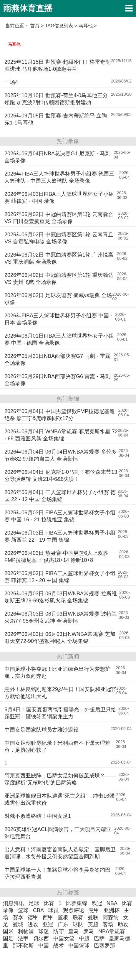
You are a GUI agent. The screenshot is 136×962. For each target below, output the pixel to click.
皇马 (73, 931)
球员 (53, 910)
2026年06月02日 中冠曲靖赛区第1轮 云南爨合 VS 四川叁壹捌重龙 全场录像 (58, 217)
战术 (58, 945)
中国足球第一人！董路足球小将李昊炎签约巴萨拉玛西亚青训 (57, 873)
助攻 (123, 924)
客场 (108, 924)
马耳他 (14, 44)
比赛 (49, 903)
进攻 (33, 924)
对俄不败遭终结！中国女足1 (37, 816)
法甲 (23, 938)
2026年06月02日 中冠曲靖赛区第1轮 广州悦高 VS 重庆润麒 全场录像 (58, 258)
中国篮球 (78, 945)
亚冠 (48, 924)
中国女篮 (63, 938)
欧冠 (97, 903)
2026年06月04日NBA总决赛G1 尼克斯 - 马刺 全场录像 (57, 157)
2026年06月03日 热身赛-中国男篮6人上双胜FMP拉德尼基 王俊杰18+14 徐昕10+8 (56, 556)
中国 (43, 945)
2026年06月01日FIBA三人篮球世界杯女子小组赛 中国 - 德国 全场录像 (59, 339)
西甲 (48, 917)
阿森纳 (111, 917)
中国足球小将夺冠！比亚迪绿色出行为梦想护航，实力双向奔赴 (57, 672)
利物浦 (26, 931)
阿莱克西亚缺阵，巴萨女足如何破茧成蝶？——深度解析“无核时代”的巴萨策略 (60, 779)
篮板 (63, 917)
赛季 (18, 917)
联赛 (78, 917)
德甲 (33, 917)
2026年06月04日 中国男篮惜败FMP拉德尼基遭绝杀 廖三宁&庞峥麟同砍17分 (59, 414)
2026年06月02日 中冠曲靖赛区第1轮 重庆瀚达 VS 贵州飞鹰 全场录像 (58, 278)
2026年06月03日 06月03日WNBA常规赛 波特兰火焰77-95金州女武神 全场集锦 (60, 617)
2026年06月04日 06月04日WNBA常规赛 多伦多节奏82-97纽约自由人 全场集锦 (60, 455)
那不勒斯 (23, 945)
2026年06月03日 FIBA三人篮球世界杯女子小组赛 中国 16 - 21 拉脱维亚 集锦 (59, 516)
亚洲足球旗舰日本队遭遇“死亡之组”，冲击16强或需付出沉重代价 (59, 799)
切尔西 (41, 938)
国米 (8, 931)
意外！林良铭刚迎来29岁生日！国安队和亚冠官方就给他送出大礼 (60, 692)
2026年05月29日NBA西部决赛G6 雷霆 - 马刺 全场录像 (57, 379)
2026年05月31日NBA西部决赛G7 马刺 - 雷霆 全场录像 (57, 359)
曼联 (93, 917)
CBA (38, 910)
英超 (93, 924)
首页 (34, 25)
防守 (58, 931)
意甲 (94, 910)
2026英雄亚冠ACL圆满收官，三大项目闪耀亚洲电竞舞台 (57, 832)
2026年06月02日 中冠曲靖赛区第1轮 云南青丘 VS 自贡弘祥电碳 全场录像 (58, 238)
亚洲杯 (112, 910)
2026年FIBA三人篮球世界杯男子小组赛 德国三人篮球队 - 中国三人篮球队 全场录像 (59, 177)
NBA (112, 903)
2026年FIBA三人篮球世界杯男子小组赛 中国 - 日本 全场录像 (58, 319)
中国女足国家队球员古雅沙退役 (41, 730)
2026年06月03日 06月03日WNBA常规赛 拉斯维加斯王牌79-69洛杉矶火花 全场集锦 (60, 597)
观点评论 (73, 910)
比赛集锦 (76, 903)
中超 (84, 938)
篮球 (23, 910)
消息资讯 (13, 903)
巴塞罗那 (104, 945)
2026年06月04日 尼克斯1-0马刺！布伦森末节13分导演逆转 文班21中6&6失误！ (60, 475)
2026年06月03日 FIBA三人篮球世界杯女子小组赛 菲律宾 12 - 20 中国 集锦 (59, 576)
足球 (34, 903)
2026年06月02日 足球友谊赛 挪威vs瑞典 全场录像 (58, 298)
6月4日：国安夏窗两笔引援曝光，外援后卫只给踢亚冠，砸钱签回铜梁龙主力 (60, 713)
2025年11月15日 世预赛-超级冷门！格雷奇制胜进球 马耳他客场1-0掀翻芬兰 (57, 65)
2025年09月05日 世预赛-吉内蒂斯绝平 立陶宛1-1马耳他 (55, 119)
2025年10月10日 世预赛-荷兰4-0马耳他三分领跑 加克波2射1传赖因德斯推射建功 (56, 98)
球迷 (43, 931)
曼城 (18, 924)
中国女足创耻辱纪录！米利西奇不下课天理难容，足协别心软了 (57, 746)
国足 (8, 938)
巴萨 (99, 938)
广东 (63, 924)
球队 (78, 924)
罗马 (88, 931)
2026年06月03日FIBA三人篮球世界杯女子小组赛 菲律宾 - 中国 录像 (59, 197)
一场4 (11, 82)
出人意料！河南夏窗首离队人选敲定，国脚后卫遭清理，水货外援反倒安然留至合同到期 (60, 853)
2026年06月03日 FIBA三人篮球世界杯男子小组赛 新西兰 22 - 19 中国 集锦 (59, 536)
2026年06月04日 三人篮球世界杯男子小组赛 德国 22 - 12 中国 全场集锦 (60, 495)
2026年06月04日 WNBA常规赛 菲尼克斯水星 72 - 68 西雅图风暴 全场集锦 (61, 435)
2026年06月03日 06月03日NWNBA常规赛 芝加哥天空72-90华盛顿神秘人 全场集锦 (59, 637)
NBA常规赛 (111, 931)
